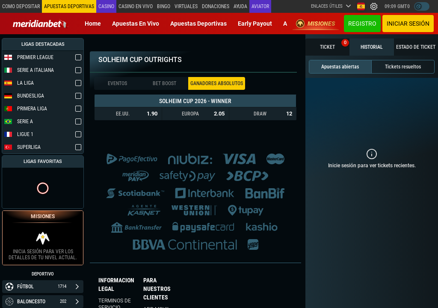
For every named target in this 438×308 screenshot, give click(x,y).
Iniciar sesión (408, 23)
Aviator (260, 6)
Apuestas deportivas (198, 23)
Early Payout (255, 23)
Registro (362, 23)
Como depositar (21, 6)
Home (93, 23)
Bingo (163, 6)
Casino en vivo (135, 6)
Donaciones (215, 6)
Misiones (315, 23)
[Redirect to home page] (40, 23)
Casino (106, 6)
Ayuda (240, 6)
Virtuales (186, 6)
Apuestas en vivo (135, 23)
